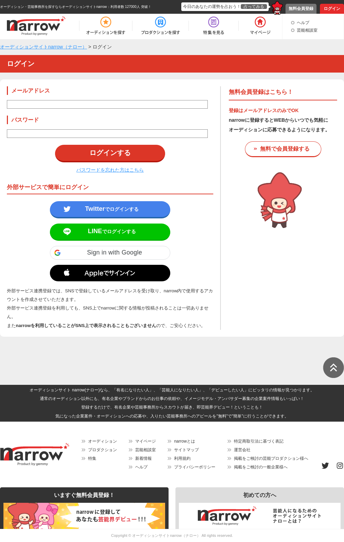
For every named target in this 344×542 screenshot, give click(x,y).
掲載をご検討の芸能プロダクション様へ (271, 458)
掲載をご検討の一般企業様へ (261, 467)
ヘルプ (303, 22)
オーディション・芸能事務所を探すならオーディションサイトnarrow (53, 7)
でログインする (112, 208)
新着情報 (143, 458)
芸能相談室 (307, 30)
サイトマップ (186, 449)
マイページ (145, 441)
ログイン (332, 8)
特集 (92, 458)
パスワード (25, 120)
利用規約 (182, 458)
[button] (110, 253)
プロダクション (102, 449)
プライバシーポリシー (194, 467)
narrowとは (184, 441)
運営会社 (242, 449)
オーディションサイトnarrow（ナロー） (166, 535)
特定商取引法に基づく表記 (258, 441)
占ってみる (254, 6)
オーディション (102, 441)
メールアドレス (30, 91)
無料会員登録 (301, 8)
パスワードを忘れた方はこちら (110, 170)
